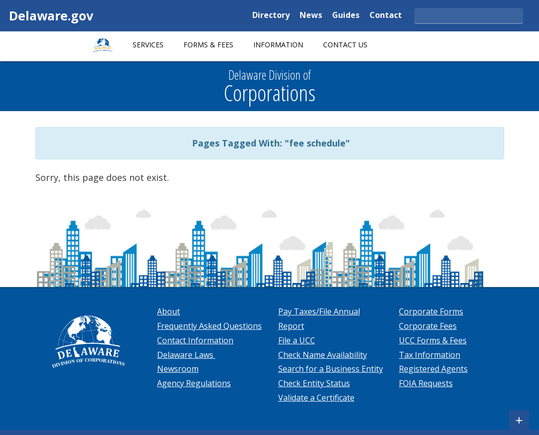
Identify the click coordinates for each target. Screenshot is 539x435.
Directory (271, 15)
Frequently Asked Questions (209, 325)
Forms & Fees (208, 44)
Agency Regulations (194, 383)
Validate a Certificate (316, 397)
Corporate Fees (428, 325)
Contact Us (345, 44)
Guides (345, 15)
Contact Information (195, 340)
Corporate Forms (431, 311)
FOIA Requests (426, 383)
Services (148, 44)
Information (278, 44)
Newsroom (177, 368)
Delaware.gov (51, 15)
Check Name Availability (322, 354)
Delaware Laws (186, 354)
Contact (385, 15)
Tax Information (429, 354)
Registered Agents (433, 368)
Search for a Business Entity (330, 368)
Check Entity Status (314, 383)
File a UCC (296, 340)
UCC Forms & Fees (433, 340)
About (168, 311)
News (311, 15)
